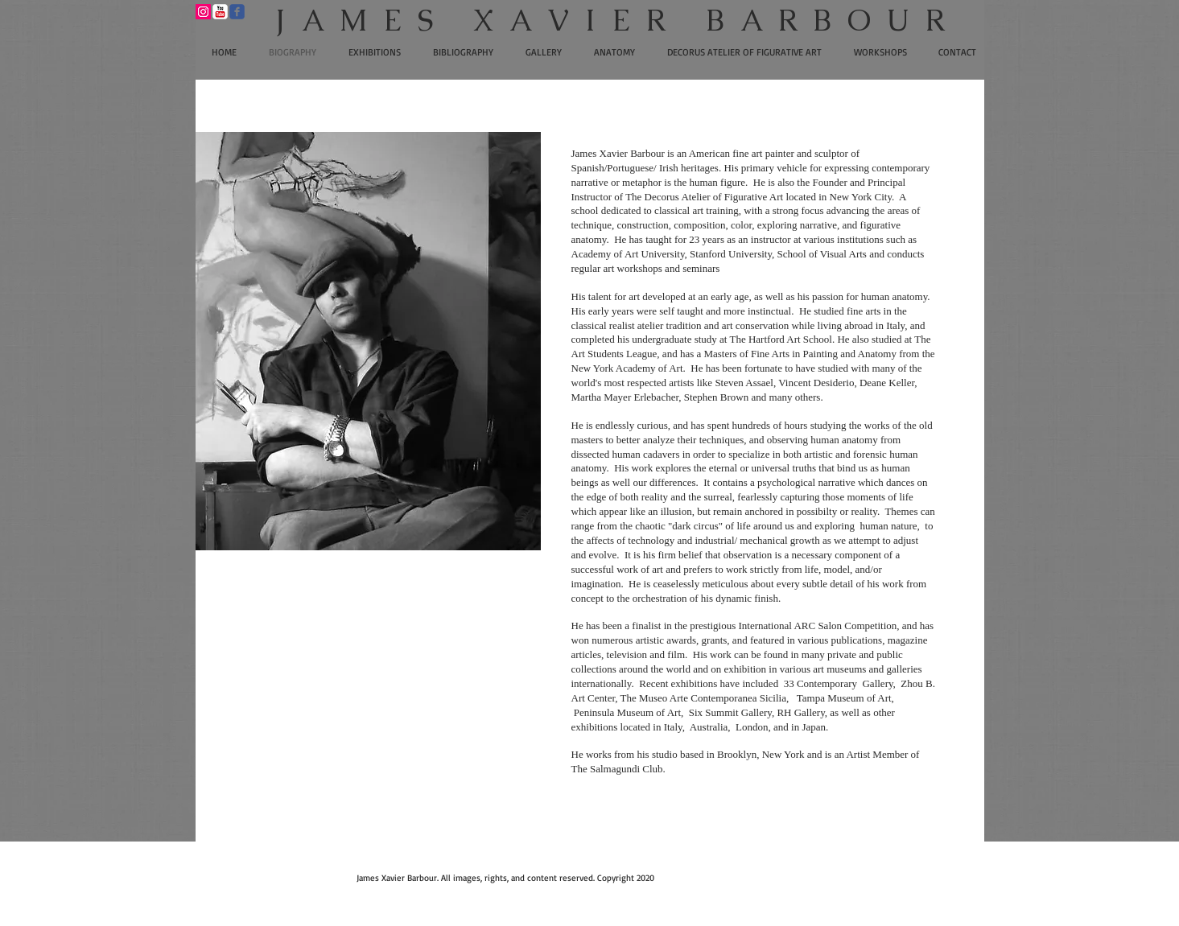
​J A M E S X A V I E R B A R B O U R (610, 20)
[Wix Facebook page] (237, 11)
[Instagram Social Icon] (203, 11)
